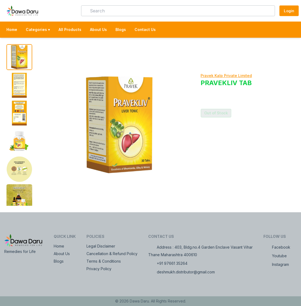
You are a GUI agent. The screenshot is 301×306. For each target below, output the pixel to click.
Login (289, 10)
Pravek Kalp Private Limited (226, 75)
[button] (69, 10)
